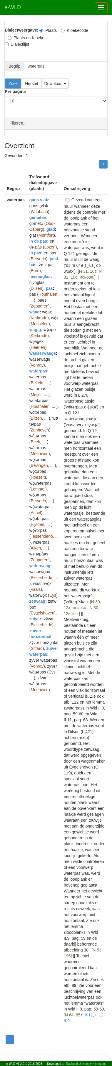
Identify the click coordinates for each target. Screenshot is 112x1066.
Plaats (48, 30)
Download (55, 83)
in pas (35, 252)
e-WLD (12, 7)
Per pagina (15, 91)
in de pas (38, 240)
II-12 (99, 1014)
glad (50, 229)
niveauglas (40, 276)
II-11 (89, 1014)
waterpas (38, 370)
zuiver (35, 618)
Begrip (14, 66)
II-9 (67, 1020)
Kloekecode (74, 30)
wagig (35, 329)
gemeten (37, 217)
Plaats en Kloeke (26, 37)
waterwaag (40, 565)
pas (49, 288)
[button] (67, 200)
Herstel (31, 83)
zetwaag (37, 601)
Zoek (13, 83)
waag (34, 311)
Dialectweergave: (21, 30)
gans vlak (38, 199)
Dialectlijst (17, 44)
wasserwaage (42, 353)
